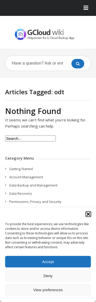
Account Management (26, 177)
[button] (88, 214)
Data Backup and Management (33, 185)
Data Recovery (20, 193)
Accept (48, 261)
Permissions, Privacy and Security (35, 201)
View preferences (48, 290)
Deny (48, 276)
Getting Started (21, 168)
